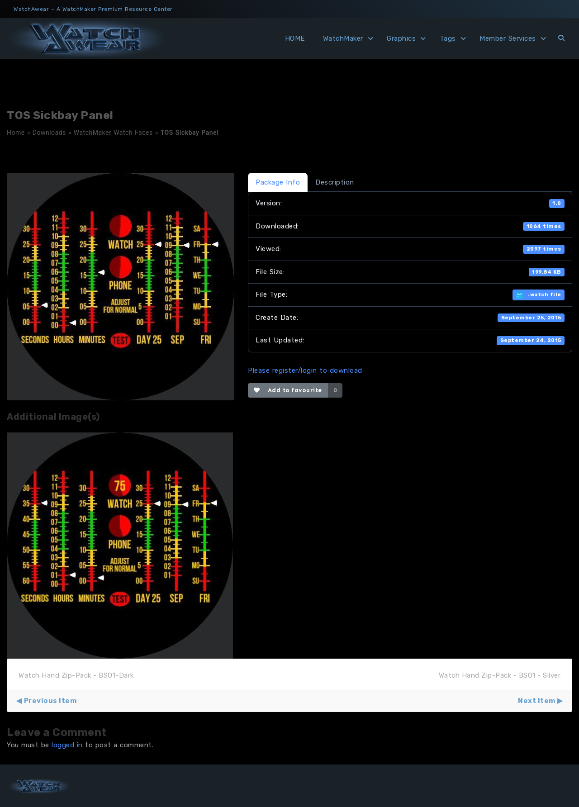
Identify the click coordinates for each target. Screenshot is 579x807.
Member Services (507, 38)
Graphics (401, 38)
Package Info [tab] (278, 182)
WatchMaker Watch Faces (113, 132)
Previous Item (50, 701)
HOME (295, 38)
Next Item (536, 701)
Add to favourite (288, 390)
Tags (448, 38)
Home (16, 132)
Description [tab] (334, 182)
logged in (67, 745)
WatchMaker (343, 38)
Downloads (49, 132)
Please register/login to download (305, 370)
